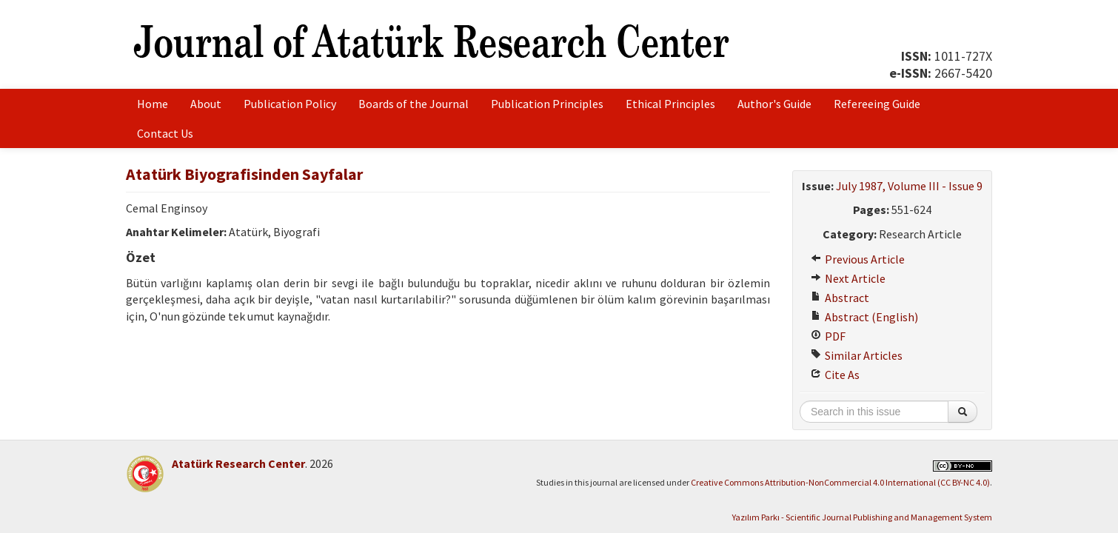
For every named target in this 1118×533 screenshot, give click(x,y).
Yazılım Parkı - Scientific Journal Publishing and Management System (862, 517)
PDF (828, 336)
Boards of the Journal (413, 103)
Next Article (848, 278)
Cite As (835, 374)
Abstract (840, 297)
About (205, 103)
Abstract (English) (864, 316)
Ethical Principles (670, 103)
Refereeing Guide (877, 103)
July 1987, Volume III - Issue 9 (909, 185)
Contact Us (165, 133)
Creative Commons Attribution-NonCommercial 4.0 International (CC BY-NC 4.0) (840, 482)
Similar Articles (857, 355)
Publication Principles (547, 103)
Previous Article (858, 259)
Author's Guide (774, 103)
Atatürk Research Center (238, 463)
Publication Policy (290, 103)
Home (152, 103)
